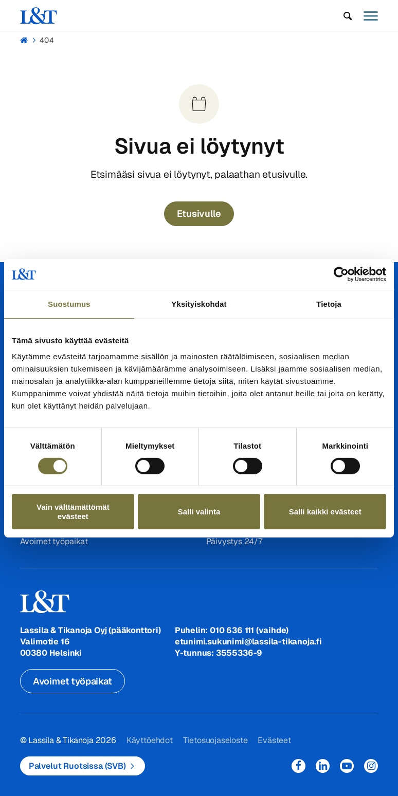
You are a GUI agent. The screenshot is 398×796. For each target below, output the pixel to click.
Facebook (298, 766)
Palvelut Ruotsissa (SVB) (77, 766)
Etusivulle (199, 213)
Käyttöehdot (149, 740)
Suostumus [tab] (69, 303)
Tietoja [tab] (328, 303)
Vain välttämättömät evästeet (73, 511)
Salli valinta (199, 511)
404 (46, 40)
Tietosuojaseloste (215, 740)
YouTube (347, 766)
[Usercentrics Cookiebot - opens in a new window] (341, 274)
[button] (347, 16)
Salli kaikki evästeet (325, 511)
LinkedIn (323, 766)
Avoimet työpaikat (54, 541)
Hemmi (24, 40)
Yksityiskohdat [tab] (198, 303)
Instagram (371, 766)
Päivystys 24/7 (234, 541)
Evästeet (274, 740)
